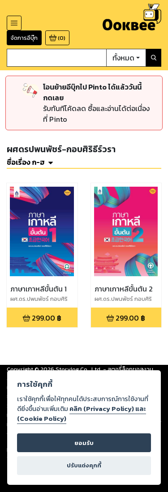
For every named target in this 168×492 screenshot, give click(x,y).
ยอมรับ (84, 443)
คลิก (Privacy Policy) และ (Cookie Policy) (81, 414)
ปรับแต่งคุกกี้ (84, 465)
